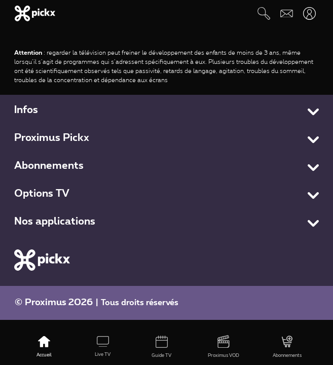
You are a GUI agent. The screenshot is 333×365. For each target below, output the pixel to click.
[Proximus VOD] (223, 347)
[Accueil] (44, 347)
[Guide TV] (161, 347)
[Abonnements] (287, 347)
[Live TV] (102, 347)
